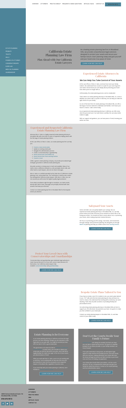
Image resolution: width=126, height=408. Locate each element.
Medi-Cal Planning (12, 69)
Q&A (29, 397)
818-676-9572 (113, 4)
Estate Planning (11, 48)
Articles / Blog (89, 4)
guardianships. (54, 266)
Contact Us (100, 4)
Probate (8, 51)
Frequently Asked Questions (72, 4)
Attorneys (44, 4)
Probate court (87, 342)
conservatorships (41, 266)
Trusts (8, 54)
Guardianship (10, 72)
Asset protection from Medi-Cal (44, 154)
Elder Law (9, 66)
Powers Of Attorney (13, 60)
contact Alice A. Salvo (46, 369)
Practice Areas (55, 4)
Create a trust (38, 158)
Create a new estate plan (42, 147)
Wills (7, 57)
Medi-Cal (82, 224)
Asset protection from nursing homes (46, 156)
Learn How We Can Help (92, 63)
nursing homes (114, 224)
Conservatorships (12, 63)
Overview (35, 4)
